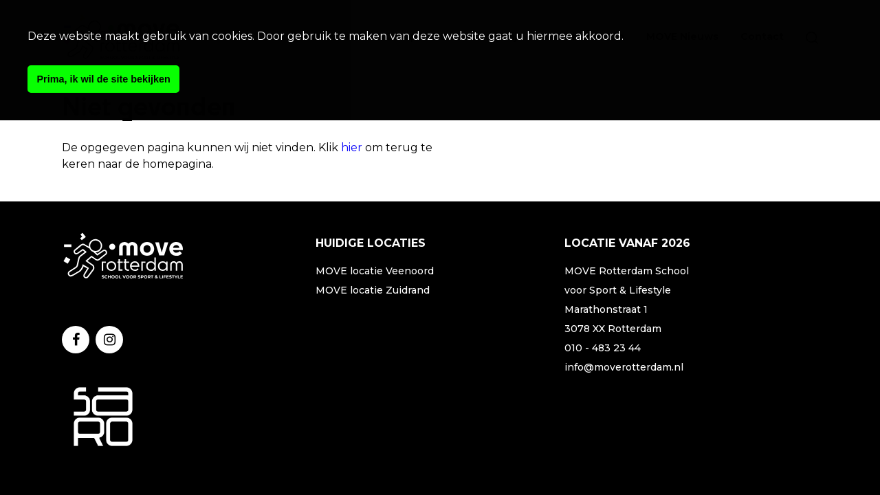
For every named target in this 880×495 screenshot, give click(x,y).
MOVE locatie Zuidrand (373, 290)
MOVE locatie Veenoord (375, 271)
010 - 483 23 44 (602, 348)
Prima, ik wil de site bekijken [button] (103, 79)
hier (351, 147)
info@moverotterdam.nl (623, 367)
